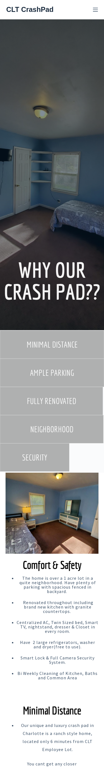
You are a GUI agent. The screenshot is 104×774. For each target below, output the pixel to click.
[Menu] (95, 9)
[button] (52, 344)
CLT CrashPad (30, 9)
